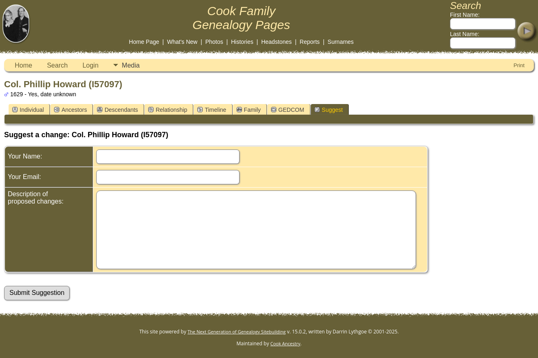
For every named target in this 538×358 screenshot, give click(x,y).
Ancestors (70, 109)
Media (131, 65)
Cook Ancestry (285, 343)
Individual (28, 109)
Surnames (341, 42)
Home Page (144, 42)
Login (90, 65)
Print (518, 65)
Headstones (276, 42)
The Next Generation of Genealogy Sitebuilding (237, 332)
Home (23, 65)
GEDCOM (287, 109)
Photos (214, 42)
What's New (182, 42)
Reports (310, 42)
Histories (242, 42)
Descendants (117, 109)
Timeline (211, 109)
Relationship (167, 109)
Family (249, 109)
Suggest (328, 109)
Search (57, 65)
